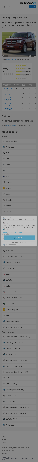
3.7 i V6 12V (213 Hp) (7, 104)
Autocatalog (6, 18)
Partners (4, 439)
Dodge (14, 18)
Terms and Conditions (8, 450)
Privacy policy (5, 453)
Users (3, 436)
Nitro (20, 18)
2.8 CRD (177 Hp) (7, 89)
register (14, 59)
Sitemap (4, 442)
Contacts (4, 433)
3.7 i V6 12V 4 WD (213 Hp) (7, 109)
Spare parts (5, 445)
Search (32, 7)
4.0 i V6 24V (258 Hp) (7, 94)
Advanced (19, 11)
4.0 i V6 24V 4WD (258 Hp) (7, 99)
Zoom (34, 56)
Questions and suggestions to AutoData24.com (15, 447)
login (8, 59)
